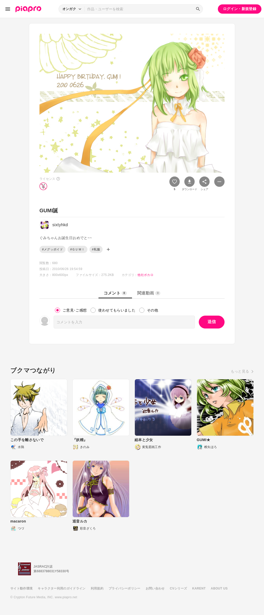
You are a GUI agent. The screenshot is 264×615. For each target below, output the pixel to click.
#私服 (96, 249)
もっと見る (240, 371)
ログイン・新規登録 (239, 9)
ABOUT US (219, 588)
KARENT (199, 588)
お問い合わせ (155, 588)
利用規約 (97, 588)
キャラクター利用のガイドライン (61, 588)
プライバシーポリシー (125, 588)
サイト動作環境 (21, 588)
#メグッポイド (52, 249)
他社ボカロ (145, 275)
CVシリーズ (178, 588)
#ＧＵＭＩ (77, 249)
